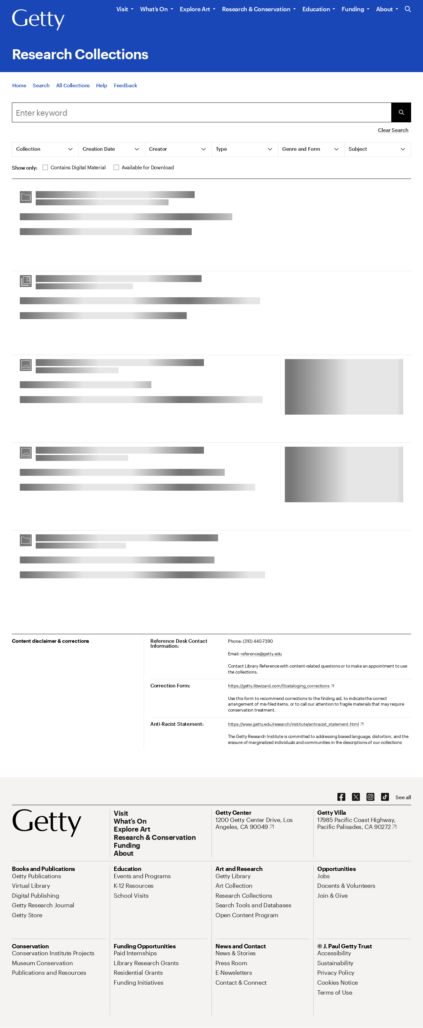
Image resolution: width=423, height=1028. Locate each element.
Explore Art (195, 9)
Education (316, 9)
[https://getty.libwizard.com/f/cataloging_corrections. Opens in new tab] (281, 686)
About (384, 9)
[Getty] (38, 20)
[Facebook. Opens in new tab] (341, 797)
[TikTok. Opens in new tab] (385, 797)
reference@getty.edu (261, 653)
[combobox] (201, 112)
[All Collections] (73, 85)
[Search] (41, 85)
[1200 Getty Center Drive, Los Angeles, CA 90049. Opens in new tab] (262, 823)
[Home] (19, 85)
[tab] (45, 149)
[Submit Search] (401, 112)
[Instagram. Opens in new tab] (370, 797)
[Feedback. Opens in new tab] (125, 85)
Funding (353, 9)
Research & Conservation (256, 9)
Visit (122, 9)
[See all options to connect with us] (403, 797)
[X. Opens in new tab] (356, 797)
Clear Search (393, 130)
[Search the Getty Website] (408, 9)
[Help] (101, 85)
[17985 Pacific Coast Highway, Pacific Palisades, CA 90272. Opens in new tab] (364, 823)
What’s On (154, 9)
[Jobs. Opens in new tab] (323, 876)
